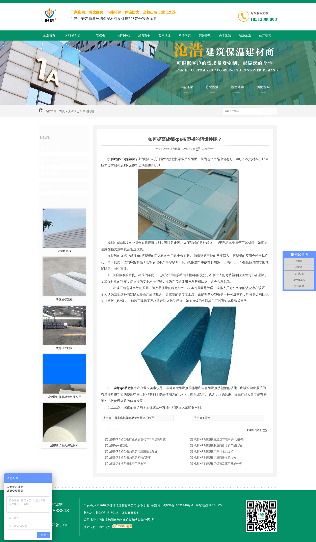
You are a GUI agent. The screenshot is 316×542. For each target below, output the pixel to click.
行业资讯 (52, 161)
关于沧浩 (225, 35)
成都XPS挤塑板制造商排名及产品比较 (218, 445)
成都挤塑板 (64, 251)
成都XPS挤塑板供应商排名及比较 (215, 457)
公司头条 (52, 148)
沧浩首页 (49, 35)
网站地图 (202, 505)
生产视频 (265, 35)
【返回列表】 (254, 430)
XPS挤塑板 (72, 35)
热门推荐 (52, 199)
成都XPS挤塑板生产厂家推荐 (127, 463)
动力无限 (105, 527)
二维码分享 (208, 148)
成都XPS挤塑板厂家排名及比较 (213, 451)
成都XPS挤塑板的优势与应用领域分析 (133, 451)
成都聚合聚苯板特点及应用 (64, 396)
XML (221, 505)
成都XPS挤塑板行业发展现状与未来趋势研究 (137, 439)
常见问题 (88, 111)
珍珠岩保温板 (64, 299)
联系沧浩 (245, 35)
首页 (62, 111)
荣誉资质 (205, 35)
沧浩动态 (185, 35)
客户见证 (164, 35)
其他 (48, 186)
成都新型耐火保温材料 (64, 445)
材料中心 (124, 35)
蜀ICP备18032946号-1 (178, 505)
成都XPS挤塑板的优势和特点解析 (130, 457)
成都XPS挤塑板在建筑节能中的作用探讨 (219, 439)
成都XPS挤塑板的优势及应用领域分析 (218, 463)
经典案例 (144, 35)
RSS (212, 505)
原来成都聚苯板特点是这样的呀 (134, 417)
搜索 (270, 111)
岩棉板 (100, 35)
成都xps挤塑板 (124, 159)
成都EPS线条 (64, 348)
